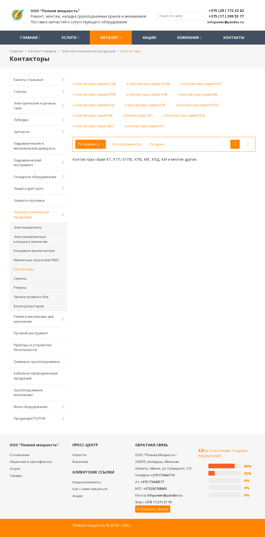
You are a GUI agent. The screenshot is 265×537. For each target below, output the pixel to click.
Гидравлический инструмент (40, 162)
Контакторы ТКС (139, 115)
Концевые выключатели (34, 250)
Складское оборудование (40, 176)
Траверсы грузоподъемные (37, 361)
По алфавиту (90, 144)
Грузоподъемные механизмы (28, 392)
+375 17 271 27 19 (158, 502)
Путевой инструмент (31, 333)
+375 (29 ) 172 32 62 (226, 10)
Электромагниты (28, 227)
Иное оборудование (40, 406)
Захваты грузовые (29, 200)
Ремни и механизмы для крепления (40, 319)
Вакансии (80, 461)
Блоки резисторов (29, 306)
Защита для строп (40, 188)
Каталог (110, 37)
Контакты (233, 37)
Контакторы (24, 269)
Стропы (40, 91)
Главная (30, 37)
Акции (149, 37)
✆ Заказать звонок (153, 509)
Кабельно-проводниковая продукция (35, 375)
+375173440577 (152, 481)
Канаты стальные (40, 79)
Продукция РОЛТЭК (40, 418)
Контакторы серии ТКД (185, 115)
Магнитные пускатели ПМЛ (36, 260)
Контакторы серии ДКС (95, 126)
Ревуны (20, 287)
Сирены (20, 278)
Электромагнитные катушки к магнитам (30, 239)
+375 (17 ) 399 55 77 (226, 16)
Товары (16, 475)
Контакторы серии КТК (146, 105)
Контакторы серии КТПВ (96, 94)
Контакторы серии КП (145, 126)
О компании (20, 455)
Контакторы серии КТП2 (199, 105)
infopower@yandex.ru (164, 495)
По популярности (126, 144)
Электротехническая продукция (40, 214)
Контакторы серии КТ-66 (149, 83)
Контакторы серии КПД (95, 105)
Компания (189, 37)
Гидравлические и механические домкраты (34, 146)
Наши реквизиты (86, 482)
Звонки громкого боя (31, 296)
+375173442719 (162, 475)
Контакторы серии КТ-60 (96, 83)
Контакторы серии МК (199, 94)
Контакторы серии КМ (94, 115)
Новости (79, 455)
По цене (157, 144)
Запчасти (40, 131)
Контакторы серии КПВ (148, 94)
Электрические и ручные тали (40, 105)
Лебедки (40, 120)
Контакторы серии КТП (202, 83)
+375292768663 (155, 488)
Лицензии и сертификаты (31, 461)
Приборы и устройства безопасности (32, 347)
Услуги (70, 37)
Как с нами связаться (89, 488)
